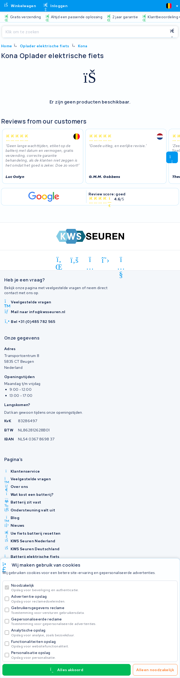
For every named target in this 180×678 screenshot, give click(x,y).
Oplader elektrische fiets (44, 46)
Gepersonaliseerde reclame (93, 621)
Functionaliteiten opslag (93, 643)
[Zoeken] (84, 32)
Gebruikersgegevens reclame (93, 610)
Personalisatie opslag (93, 655)
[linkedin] (59, 260)
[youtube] (121, 260)
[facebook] (74, 260)
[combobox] (170, 6)
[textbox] (169, 5)
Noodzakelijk (93, 587)
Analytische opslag (93, 632)
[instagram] (90, 260)
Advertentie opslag (93, 598)
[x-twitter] (105, 260)
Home (6, 46)
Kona (82, 46)
